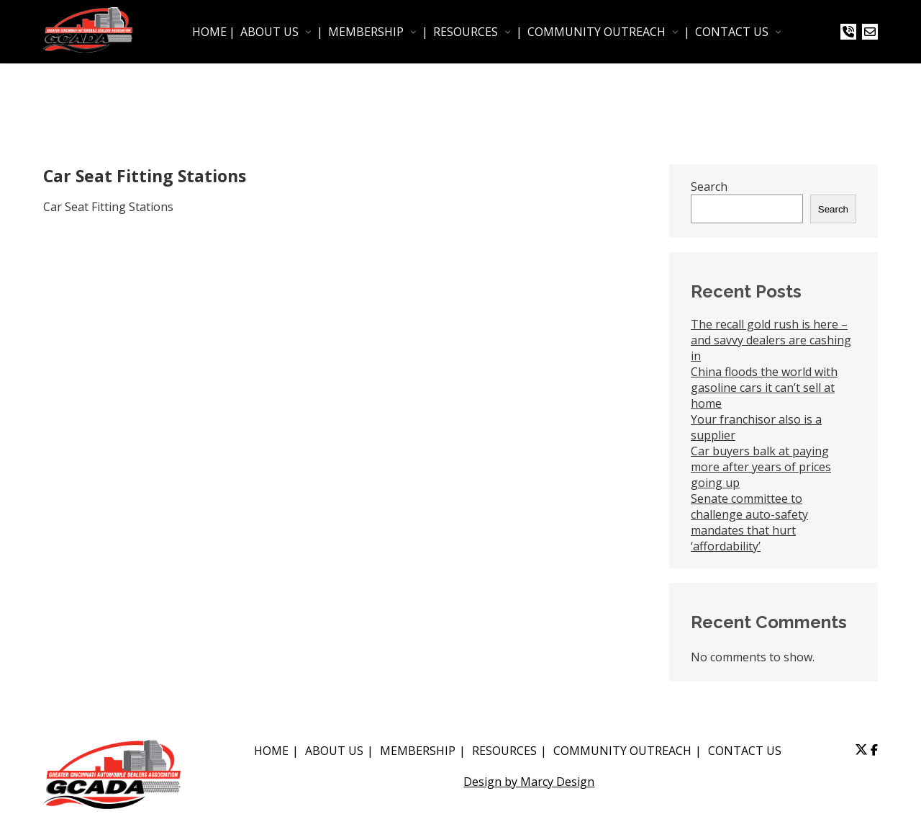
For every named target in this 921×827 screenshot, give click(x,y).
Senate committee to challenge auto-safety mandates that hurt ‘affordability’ (749, 522)
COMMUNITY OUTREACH (596, 32)
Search (709, 187)
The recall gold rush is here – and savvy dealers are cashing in (771, 340)
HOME (209, 32)
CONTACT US (731, 32)
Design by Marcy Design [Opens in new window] (528, 782)
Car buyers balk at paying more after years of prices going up (761, 467)
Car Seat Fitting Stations (108, 207)
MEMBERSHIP (366, 32)
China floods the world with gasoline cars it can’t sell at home (764, 387)
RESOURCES (465, 32)
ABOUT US (269, 32)
